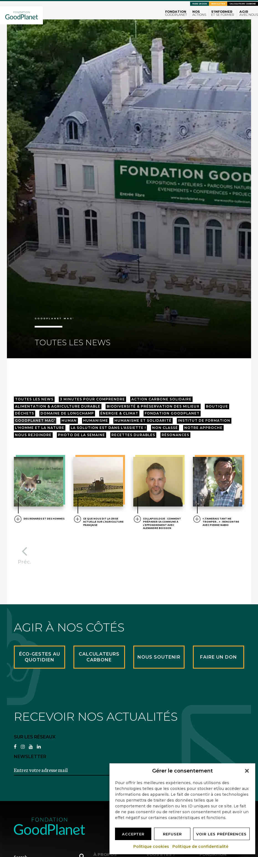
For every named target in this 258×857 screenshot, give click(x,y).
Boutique (217, 406)
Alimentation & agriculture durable (57, 406)
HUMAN (69, 420)
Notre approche (203, 428)
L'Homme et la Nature (39, 428)
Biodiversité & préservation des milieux (153, 406)
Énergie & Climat (119, 413)
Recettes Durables (133, 435)
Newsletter (218, 4)
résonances (175, 435)
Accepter (133, 834)
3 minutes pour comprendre (92, 399)
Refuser (172, 834)
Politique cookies (151, 846)
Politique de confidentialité (200, 846)
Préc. (24, 554)
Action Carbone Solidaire (161, 399)
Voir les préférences (221, 834)
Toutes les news (34, 399)
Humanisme (95, 420)
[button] (247, 771)
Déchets (24, 413)
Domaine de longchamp (67, 413)
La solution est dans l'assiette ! (108, 428)
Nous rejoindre (33, 435)
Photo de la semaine (81, 435)
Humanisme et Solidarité (143, 420)
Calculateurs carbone (242, 4)
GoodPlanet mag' (35, 420)
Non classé (165, 428)
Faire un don (199, 4)
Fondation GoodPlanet (172, 413)
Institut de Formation (204, 420)
